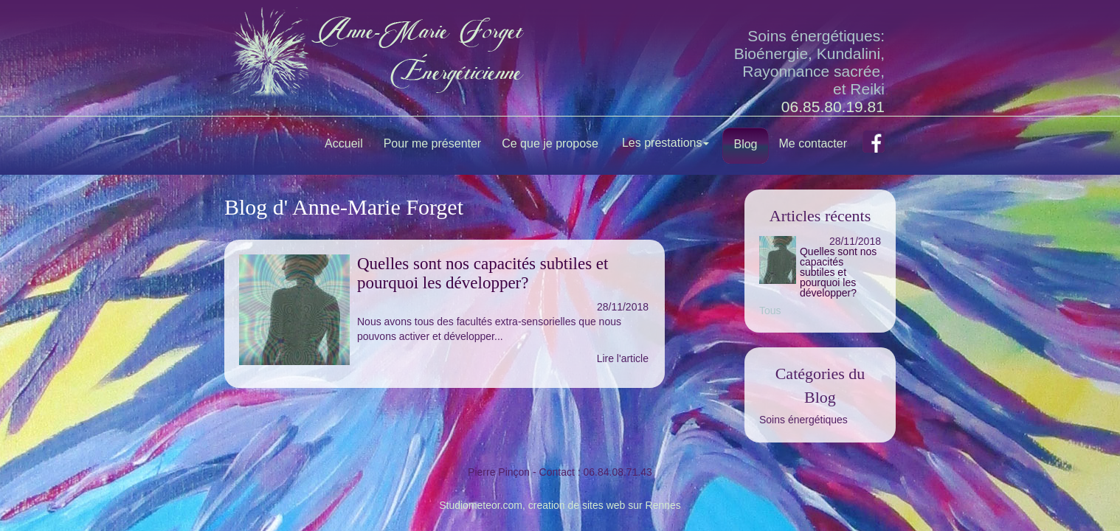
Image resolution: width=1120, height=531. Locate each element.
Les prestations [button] (666, 142)
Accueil (344, 143)
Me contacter (813, 143)
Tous (770, 310)
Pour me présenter (433, 143)
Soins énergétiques (803, 420)
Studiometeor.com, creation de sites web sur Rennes (560, 505)
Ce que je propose (550, 143)
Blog (745, 144)
